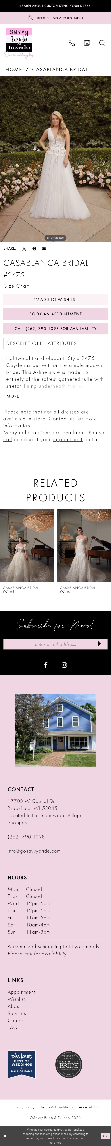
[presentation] (27, 546)
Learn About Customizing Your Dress (55, 5)
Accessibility (89, 1107)
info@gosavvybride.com (34, 851)
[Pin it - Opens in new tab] (34, 248)
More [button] (13, 396)
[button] (56, 43)
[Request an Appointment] (55, 18)
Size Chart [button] (17, 285)
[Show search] (102, 43)
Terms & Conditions (57, 1107)
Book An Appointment (55, 314)
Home (13, 69)
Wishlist (16, 999)
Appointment (21, 992)
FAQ (13, 1028)
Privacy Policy (23, 1107)
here (59, 1143)
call (7, 439)
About (14, 1006)
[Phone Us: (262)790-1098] (71, 43)
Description (23, 343)
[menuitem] (56, 43)
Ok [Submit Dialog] (105, 1136)
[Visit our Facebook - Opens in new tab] (46, 664)
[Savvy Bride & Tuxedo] (19, 43)
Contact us (62, 418)
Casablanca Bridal (60, 69)
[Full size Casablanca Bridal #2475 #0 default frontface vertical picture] (55, 159)
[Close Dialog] (5, 1136)
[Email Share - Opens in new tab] (44, 248)
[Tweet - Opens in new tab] (24, 248)
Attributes (62, 343)
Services (17, 1013)
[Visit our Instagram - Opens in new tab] (64, 664)
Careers (17, 1020)
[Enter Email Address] (55, 644)
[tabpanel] (55, 159)
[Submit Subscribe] (99, 644)
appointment (68, 439)
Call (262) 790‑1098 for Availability (56, 328)
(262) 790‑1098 (26, 837)
